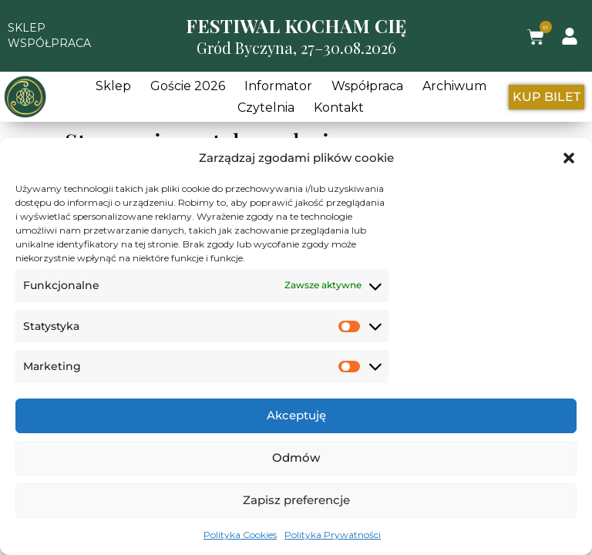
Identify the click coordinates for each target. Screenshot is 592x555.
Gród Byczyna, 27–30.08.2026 (296, 47)
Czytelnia (265, 107)
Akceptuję (296, 415)
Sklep (113, 86)
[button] (569, 158)
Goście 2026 (187, 86)
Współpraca (367, 86)
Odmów (296, 457)
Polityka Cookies (240, 534)
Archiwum (454, 86)
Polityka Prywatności (332, 534)
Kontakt (339, 107)
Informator (278, 86)
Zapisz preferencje (296, 500)
